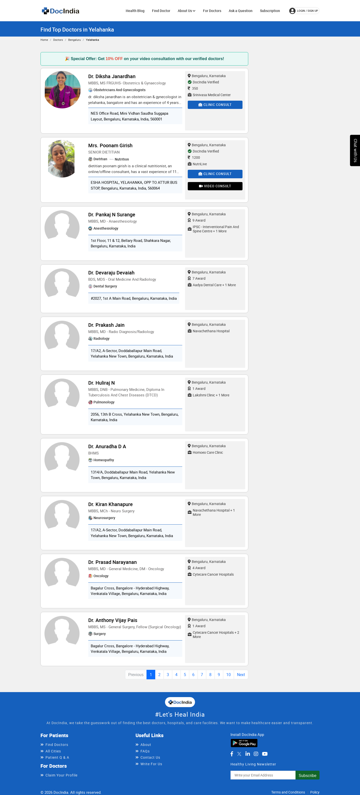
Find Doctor (161, 10)
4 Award (197, 567)
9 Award (197, 220)
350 (193, 88)
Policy (315, 792)
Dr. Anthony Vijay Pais (112, 620)
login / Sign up (303, 11)
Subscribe (307, 775)
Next (241, 674)
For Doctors (212, 10)
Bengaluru (74, 40)
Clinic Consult (215, 104)
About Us (187, 10)
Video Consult (215, 186)
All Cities (53, 751)
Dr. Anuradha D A (107, 446)
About (145, 744)
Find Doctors (57, 744)
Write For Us (151, 763)
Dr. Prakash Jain (106, 325)
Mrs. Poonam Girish (110, 145)
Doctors (58, 40)
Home (44, 40)
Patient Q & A (57, 757)
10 (228, 674)
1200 (194, 157)
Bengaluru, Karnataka (207, 75)
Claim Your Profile (62, 775)
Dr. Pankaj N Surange (111, 214)
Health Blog (135, 10)
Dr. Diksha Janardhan (112, 76)
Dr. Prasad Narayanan (112, 562)
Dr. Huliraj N (101, 382)
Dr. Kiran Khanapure (110, 504)
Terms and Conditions (288, 792)
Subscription (270, 10)
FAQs (145, 751)
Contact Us (150, 757)
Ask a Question (240, 10)
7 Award (197, 278)
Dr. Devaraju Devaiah (111, 272)
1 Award (197, 388)
